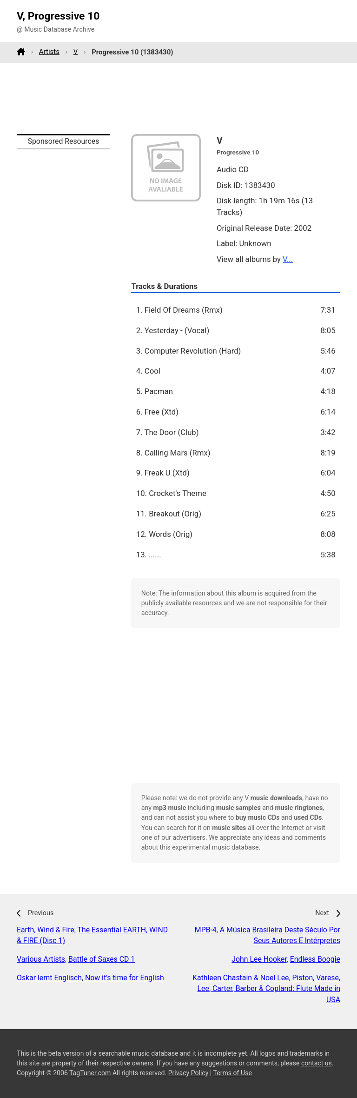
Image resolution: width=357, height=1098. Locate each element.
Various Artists (41, 959)
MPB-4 (206, 929)
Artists (49, 51)
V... (288, 259)
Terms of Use (232, 1073)
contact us (316, 1063)
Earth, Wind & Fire (45, 929)
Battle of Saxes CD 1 (101, 959)
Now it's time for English (124, 977)
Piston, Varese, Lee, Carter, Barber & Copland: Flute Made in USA (269, 988)
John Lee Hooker (258, 959)
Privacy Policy (188, 1073)
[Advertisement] (178, 98)
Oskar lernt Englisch (49, 977)
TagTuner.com (90, 1073)
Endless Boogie (315, 959)
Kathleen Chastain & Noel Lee (240, 977)
